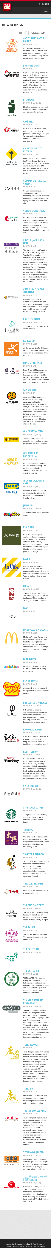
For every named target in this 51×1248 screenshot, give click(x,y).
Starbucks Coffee (33, 807)
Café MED (28, 121)
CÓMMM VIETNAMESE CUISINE (34, 182)
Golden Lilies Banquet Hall (31, 454)
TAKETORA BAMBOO (33, 854)
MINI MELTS (29, 659)
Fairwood (29, 341)
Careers (40, 1244)
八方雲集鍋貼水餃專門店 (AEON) (35, 1178)
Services (18, 1244)
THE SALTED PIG (31, 971)
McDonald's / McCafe (35, 630)
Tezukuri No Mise (33, 883)
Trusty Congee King (34, 1111)
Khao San (28, 527)
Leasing (27, 1244)
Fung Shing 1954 (32, 363)
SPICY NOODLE (30, 786)
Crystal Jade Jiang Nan (33, 241)
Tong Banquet (31, 1044)
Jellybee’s (28, 505)
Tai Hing (28, 830)
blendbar (28, 100)
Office (33, 1244)
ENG (47, 4)
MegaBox (7, 7)
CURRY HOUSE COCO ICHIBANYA (33, 290)
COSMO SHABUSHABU (34, 210)
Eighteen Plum (31, 319)
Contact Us (10, 1246)
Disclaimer (20, 1246)
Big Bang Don (31, 65)
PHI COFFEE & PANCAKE (35, 702)
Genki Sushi (30, 390)
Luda (26, 586)
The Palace (29, 927)
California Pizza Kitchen (32, 150)
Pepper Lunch (30, 681)
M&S (25, 608)
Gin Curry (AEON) (33, 431)
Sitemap (29, 1246)
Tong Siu (28, 1088)
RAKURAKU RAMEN (33, 729)
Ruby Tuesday (30, 751)
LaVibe (26, 559)
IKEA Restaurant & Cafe (33, 482)
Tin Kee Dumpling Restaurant (33, 1001)
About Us (10, 1244)
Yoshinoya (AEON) (33, 1152)
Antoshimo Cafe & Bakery (33, 39)
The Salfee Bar (31, 949)
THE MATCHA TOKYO (33, 905)
